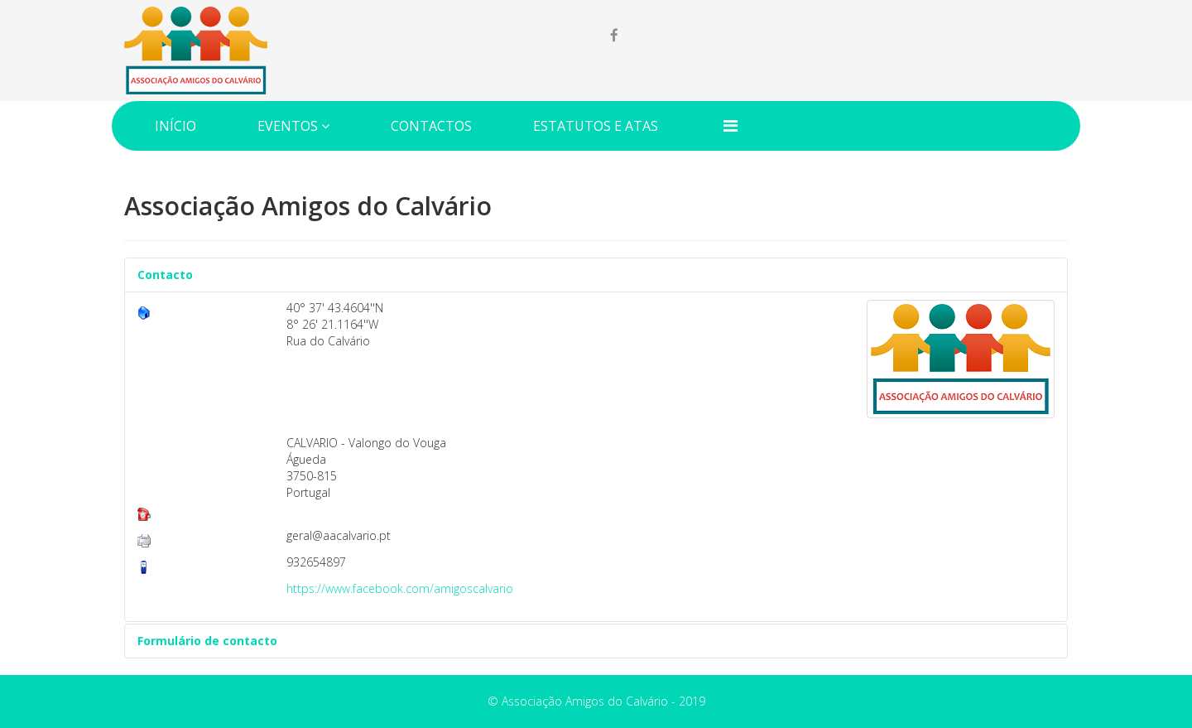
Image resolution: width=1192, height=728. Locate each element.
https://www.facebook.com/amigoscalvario (399, 588)
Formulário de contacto (207, 640)
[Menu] (730, 125)
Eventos (287, 126)
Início (175, 126)
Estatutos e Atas (595, 126)
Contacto (165, 274)
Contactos (431, 126)
